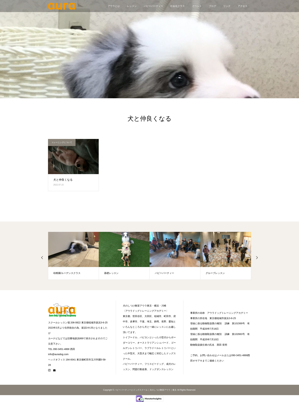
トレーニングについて (61, 142)
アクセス (242, 6)
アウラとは (114, 6)
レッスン (132, 6)
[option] (73, 256)
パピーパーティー (153, 6)
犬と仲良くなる (63, 179)
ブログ (212, 6)
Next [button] (257, 257)
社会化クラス (177, 6)
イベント (197, 6)
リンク (227, 6)
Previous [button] (42, 257)
